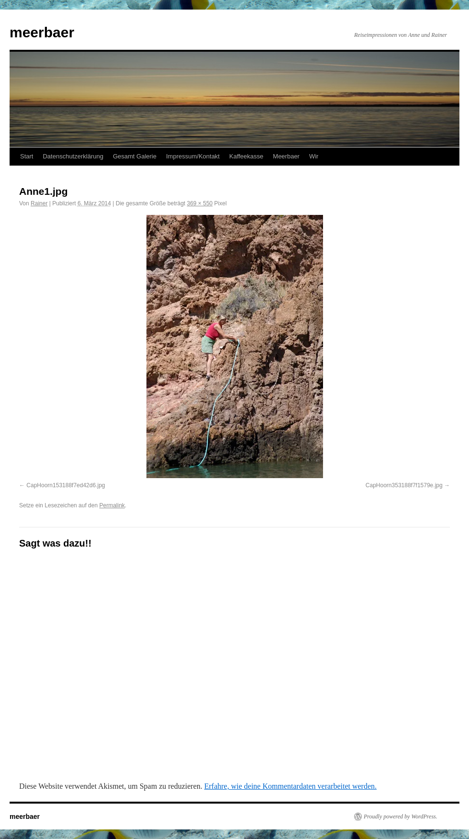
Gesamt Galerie (134, 156)
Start (26, 156)
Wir (314, 156)
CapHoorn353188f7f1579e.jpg (404, 485)
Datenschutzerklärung (73, 156)
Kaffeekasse (246, 156)
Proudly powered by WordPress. (400, 816)
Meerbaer (286, 156)
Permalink (111, 505)
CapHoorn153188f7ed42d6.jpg (65, 485)
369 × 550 (200, 203)
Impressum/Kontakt (193, 156)
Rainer (39, 203)
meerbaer (42, 32)
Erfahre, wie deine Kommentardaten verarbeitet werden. (290, 786)
